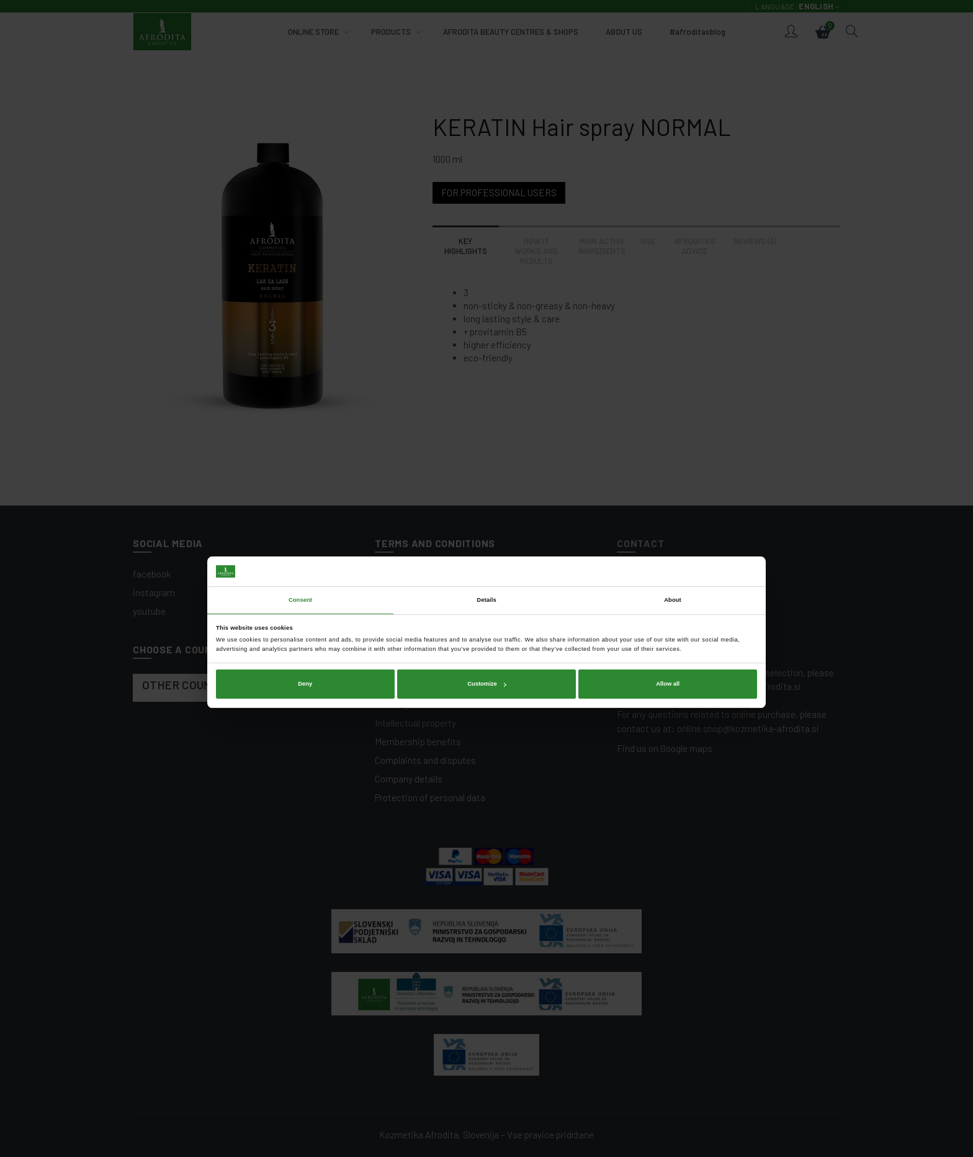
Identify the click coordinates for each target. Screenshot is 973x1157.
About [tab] (672, 546)
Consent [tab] (300, 546)
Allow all (667, 630)
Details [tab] (486, 546)
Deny (305, 630)
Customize (486, 630)
